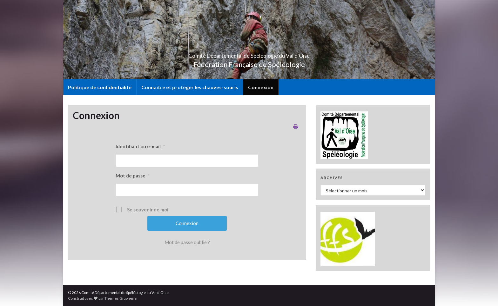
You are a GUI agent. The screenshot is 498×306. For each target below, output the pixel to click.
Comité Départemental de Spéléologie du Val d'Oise (249, 54)
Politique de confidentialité (99, 87)
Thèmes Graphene (120, 298)
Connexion (260, 87)
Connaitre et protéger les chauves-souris (189, 87)
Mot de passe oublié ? (187, 242)
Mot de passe (133, 175)
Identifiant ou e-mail (140, 146)
